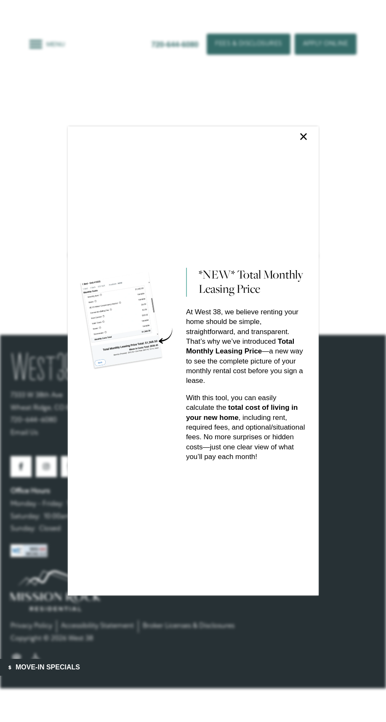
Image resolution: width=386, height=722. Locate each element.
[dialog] (192, 360)
